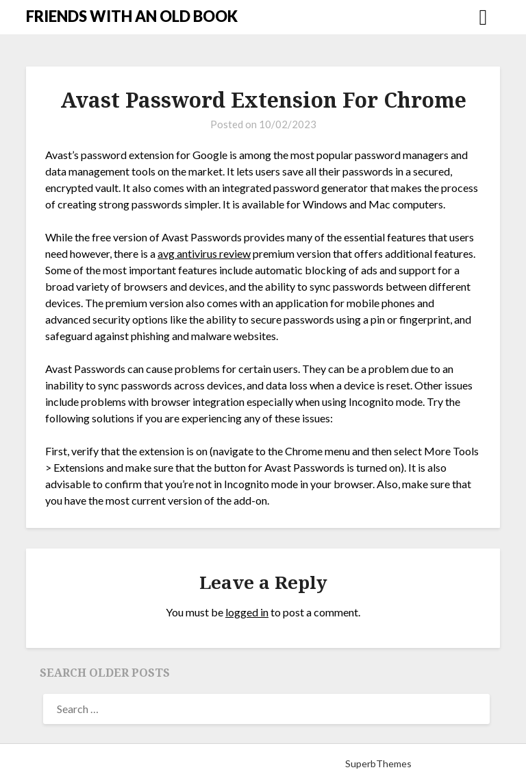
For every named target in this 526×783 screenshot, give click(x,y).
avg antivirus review (204, 253)
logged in (246, 611)
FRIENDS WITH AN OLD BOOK (132, 16)
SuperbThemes (378, 763)
